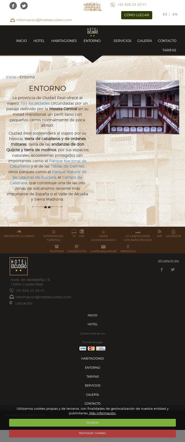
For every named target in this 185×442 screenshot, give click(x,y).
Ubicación (23, 303)
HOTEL (39, 41)
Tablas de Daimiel (67, 166)
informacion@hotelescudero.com (44, 20)
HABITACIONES (64, 41)
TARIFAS (169, 50)
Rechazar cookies (92, 433)
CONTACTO (167, 41)
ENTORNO (92, 41)
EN (175, 14)
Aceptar (92, 422)
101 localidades (35, 103)
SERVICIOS (122, 41)
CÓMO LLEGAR (136, 15)
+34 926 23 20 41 (132, 5)
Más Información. (102, 413)
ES (165, 14)
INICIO (21, 41)
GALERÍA (144, 41)
